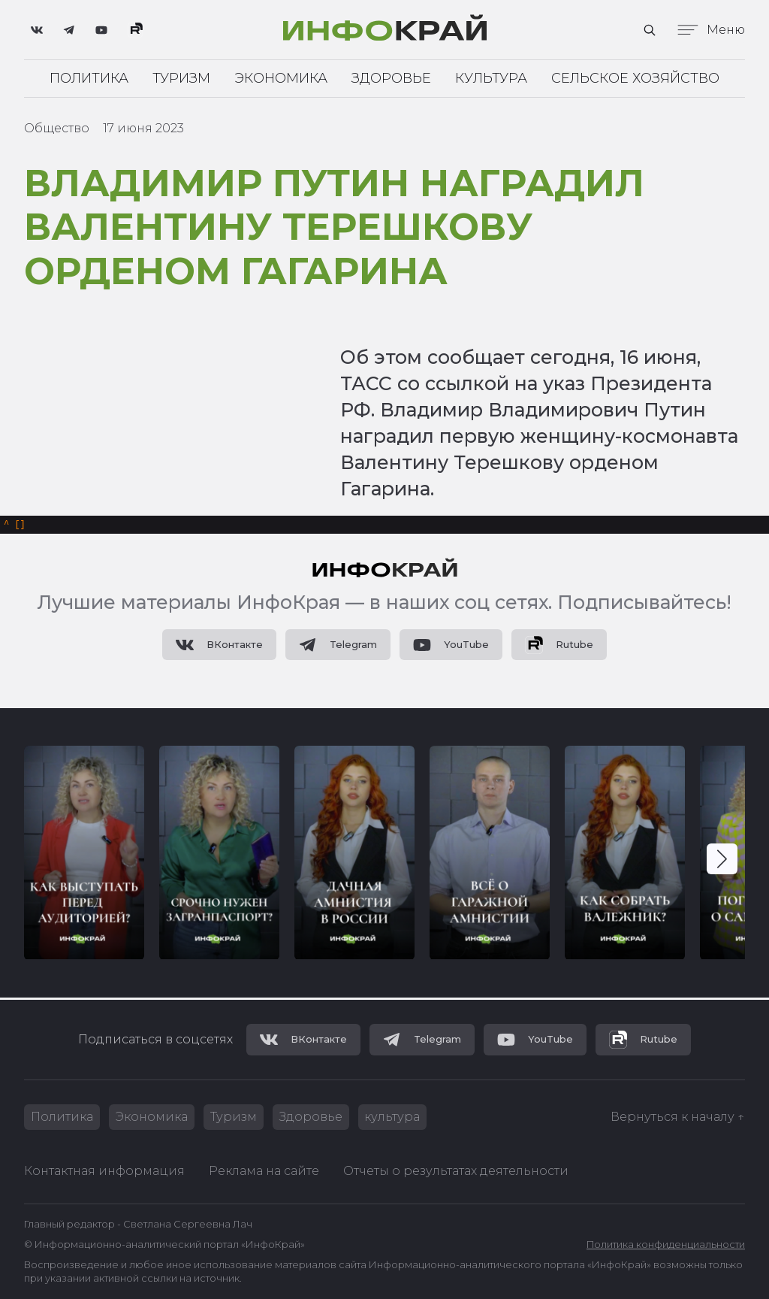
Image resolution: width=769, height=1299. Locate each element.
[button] (722, 861)
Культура (491, 78)
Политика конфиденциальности (666, 1245)
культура (393, 1117)
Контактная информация (104, 1171)
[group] (84, 855)
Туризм (181, 78)
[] (15, 526)
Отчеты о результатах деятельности (455, 1171)
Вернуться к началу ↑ (678, 1117)
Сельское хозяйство (635, 78)
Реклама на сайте (264, 1171)
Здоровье (391, 78)
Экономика (280, 78)
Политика (89, 78)
